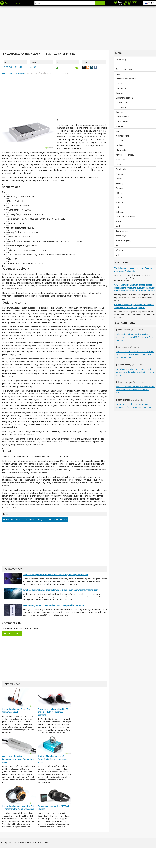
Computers (121, 88)
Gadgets (119, 112)
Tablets (119, 226)
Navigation (121, 159)
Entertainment (122, 107)
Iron (117, 131)
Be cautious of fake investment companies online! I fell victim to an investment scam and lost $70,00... (135, 390)
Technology (121, 235)
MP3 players (30, 519)
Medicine (120, 145)
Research (120, 188)
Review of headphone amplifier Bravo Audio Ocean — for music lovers (52, 759)
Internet (119, 126)
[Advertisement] (78, 27)
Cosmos (119, 93)
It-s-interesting (122, 135)
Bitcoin (119, 74)
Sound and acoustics (12, 519)
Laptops (119, 140)
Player (41, 519)
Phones (119, 174)
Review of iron (60, 519)
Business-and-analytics (126, 78)
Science (119, 202)
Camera (119, 83)
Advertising (121, 59)
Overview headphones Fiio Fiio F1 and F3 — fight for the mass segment (53, 712)
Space (118, 221)
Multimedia (121, 150)
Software (120, 212)
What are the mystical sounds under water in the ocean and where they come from (60, 590)
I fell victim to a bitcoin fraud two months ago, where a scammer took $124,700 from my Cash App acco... (134, 337)
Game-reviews (122, 121)
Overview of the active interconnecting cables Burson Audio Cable (18, 759)
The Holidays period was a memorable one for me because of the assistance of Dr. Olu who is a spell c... (135, 372)
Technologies (122, 231)
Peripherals (121, 169)
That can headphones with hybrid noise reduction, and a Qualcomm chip (55, 574)
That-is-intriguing (123, 240)
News (118, 164)
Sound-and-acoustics (125, 216)
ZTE (117, 254)
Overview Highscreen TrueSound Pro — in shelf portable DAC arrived (54, 605)
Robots (119, 193)
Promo (119, 178)
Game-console (122, 116)
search (100, 3)
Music (49, 519)
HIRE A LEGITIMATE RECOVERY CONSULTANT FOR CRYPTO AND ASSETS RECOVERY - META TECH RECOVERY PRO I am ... (135, 354)
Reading (119, 183)
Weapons (120, 250)
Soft (118, 207)
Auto (118, 64)
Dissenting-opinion (124, 97)
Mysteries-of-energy (125, 155)
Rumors (119, 197)
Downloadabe (122, 102)
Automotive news (124, 69)
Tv (117, 245)
